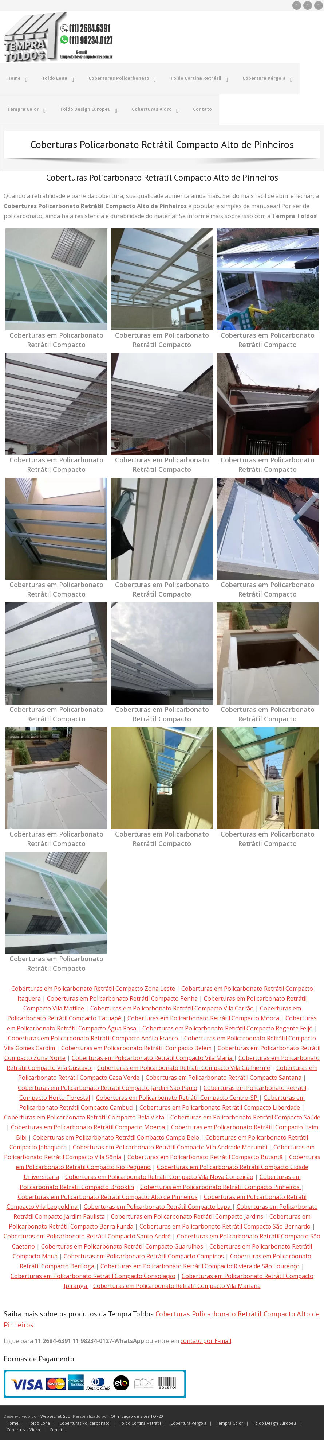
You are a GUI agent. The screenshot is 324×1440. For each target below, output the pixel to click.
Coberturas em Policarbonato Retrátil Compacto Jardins (187, 1216)
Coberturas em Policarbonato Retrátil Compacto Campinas (144, 1255)
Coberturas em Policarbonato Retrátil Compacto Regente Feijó (228, 1027)
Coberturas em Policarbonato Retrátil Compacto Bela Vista (84, 1117)
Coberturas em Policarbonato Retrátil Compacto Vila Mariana (177, 1285)
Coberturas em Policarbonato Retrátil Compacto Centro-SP (177, 1097)
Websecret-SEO (55, 1415)
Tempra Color (229, 1422)
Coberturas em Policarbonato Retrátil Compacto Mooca (204, 1017)
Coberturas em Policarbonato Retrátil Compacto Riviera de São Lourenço (200, 1265)
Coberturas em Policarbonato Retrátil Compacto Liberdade (219, 1107)
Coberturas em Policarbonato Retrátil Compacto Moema (88, 1126)
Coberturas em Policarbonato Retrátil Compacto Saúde (245, 1117)
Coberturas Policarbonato (84, 1422)
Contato (57, 1429)
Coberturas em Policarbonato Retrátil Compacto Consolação (93, 1275)
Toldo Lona (39, 1422)
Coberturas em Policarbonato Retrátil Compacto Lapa (158, 1206)
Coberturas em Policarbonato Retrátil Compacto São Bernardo (225, 1226)
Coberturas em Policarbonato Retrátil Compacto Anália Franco (93, 1037)
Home (13, 1422)
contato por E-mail (206, 1340)
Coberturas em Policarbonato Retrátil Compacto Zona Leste (94, 988)
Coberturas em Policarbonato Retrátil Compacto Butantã (205, 1156)
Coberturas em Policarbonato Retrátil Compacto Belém (136, 1047)
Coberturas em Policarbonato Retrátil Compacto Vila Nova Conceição (159, 1176)
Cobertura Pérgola (188, 1422)
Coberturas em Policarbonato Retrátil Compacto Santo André (87, 1235)
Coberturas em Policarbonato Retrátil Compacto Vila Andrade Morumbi (170, 1146)
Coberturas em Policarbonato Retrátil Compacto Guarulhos (122, 1245)
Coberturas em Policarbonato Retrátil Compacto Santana (224, 1077)
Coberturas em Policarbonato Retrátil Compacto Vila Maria (153, 1057)
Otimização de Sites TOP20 (137, 1415)
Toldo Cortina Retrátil (140, 1422)
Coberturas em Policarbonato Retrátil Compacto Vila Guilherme (183, 1067)
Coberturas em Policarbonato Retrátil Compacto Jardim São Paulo (107, 1087)
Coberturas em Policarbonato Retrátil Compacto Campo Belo (116, 1136)
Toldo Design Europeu (274, 1422)
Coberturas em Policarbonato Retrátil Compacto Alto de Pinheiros (108, 1196)
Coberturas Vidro (23, 1429)
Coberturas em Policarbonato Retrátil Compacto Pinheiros (220, 1186)
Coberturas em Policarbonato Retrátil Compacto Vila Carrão (172, 1008)
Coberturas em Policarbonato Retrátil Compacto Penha (122, 998)
